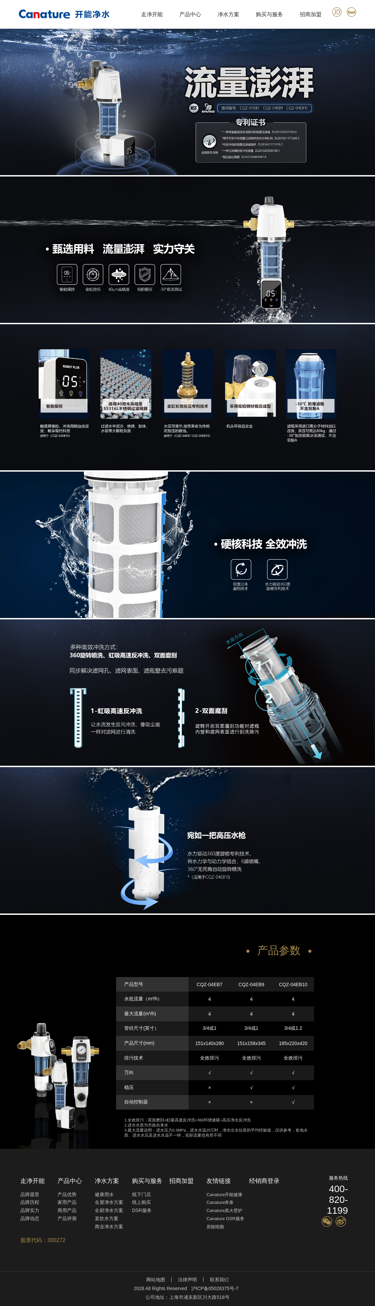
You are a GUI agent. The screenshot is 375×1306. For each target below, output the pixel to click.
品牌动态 (29, 1218)
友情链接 (218, 1181)
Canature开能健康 (224, 1194)
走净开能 (152, 14)
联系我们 (219, 1279)
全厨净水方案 (109, 1210)
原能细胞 (215, 1226)
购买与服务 (269, 14)
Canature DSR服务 (225, 1218)
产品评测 (67, 1218)
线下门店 (141, 1194)
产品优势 (67, 1194)
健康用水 (104, 1194)
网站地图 (155, 1279)
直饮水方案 (106, 1218)
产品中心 (190, 14)
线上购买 (141, 1202)
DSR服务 (142, 1210)
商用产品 (67, 1210)
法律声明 (187, 1279)
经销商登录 (264, 1181)
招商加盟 (311, 14)
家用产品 (67, 1202)
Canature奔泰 (220, 1202)
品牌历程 (29, 1202)
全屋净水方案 (109, 1202)
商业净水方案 (109, 1226)
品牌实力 (29, 1210)
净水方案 (228, 14)
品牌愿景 (29, 1194)
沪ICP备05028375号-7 (215, 1288)
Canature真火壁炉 (224, 1210)
